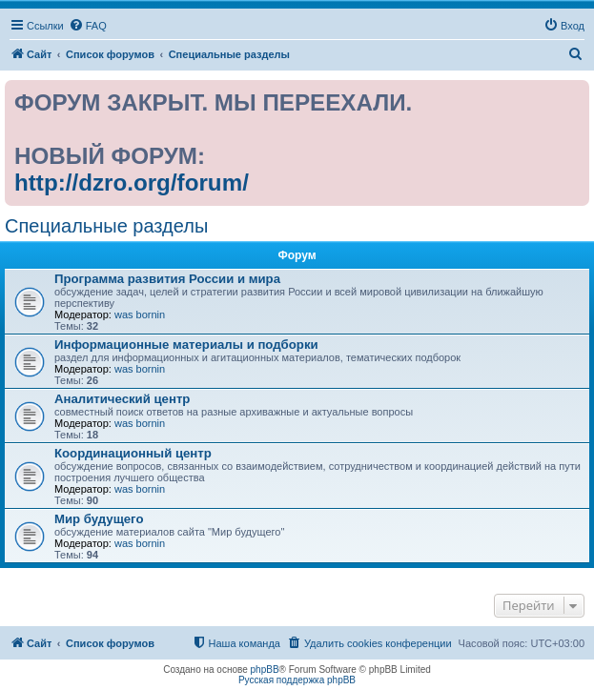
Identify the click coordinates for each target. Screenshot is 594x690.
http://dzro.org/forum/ (131, 182)
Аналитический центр (122, 399)
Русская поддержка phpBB (297, 680)
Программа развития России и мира (167, 279)
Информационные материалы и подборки (186, 344)
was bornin (139, 314)
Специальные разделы (106, 225)
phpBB (265, 669)
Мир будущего (99, 519)
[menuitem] (88, 25)
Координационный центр (133, 453)
